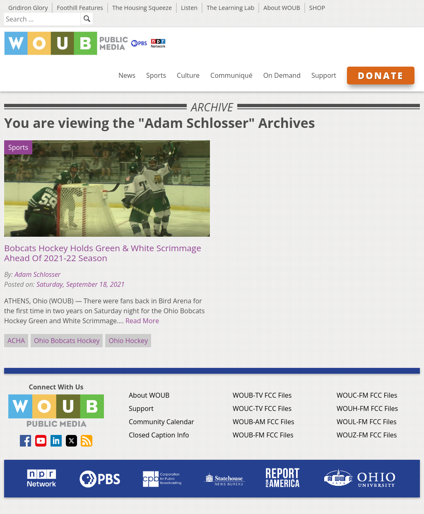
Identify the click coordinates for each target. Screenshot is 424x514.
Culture (188, 75)
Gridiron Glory (28, 8)
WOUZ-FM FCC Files (367, 435)
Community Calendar (161, 421)
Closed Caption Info (159, 435)
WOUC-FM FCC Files (367, 395)
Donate (381, 75)
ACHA (16, 340)
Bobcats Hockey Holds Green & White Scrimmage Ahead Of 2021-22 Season (102, 253)
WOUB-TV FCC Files (262, 395)
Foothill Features (80, 8)
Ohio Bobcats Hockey (66, 340)
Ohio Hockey (128, 340)
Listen (189, 8)
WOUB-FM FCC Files (263, 435)
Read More (142, 320)
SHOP (317, 8)
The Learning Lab (230, 8)
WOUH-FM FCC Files (367, 408)
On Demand (282, 75)
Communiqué (231, 75)
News (126, 75)
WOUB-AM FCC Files (263, 421)
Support (323, 75)
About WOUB (281, 8)
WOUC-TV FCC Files (262, 408)
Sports (156, 75)
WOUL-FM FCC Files (367, 421)
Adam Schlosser (37, 274)
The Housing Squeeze (142, 8)
